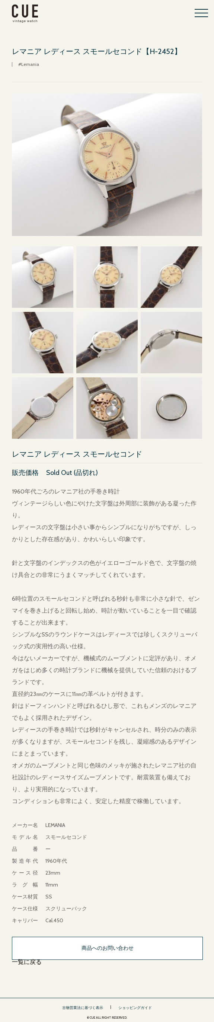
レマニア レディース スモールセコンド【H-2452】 (97, 51)
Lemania (30, 64)
